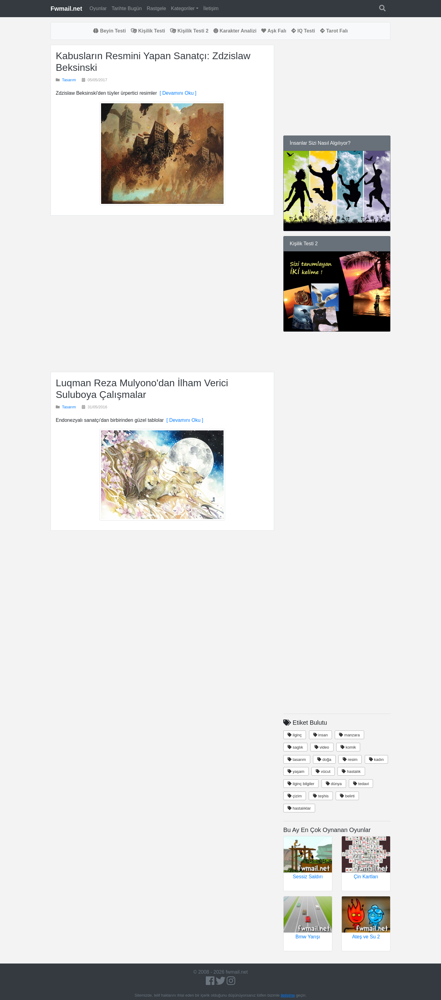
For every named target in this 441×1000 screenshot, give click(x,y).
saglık (295, 747)
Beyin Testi (109, 30)
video (322, 747)
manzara (349, 735)
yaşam (296, 771)
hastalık (351, 771)
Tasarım (69, 80)
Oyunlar (98, 8)
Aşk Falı (273, 30)
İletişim (211, 8)
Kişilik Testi (148, 30)
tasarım (297, 759)
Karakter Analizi (235, 30)
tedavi (361, 783)
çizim (295, 796)
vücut (323, 771)
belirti (347, 796)
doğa (324, 759)
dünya (334, 783)
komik (348, 747)
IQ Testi (303, 30)
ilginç (295, 735)
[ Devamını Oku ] (176, 93)
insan (320, 735)
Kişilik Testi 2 (189, 30)
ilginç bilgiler (301, 783)
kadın (376, 759)
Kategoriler (182, 8)
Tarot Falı (334, 30)
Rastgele (156, 8)
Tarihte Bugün (126, 8)
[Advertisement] (162, 293)
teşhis (321, 796)
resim (350, 759)
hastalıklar (299, 808)
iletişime (288, 995)
